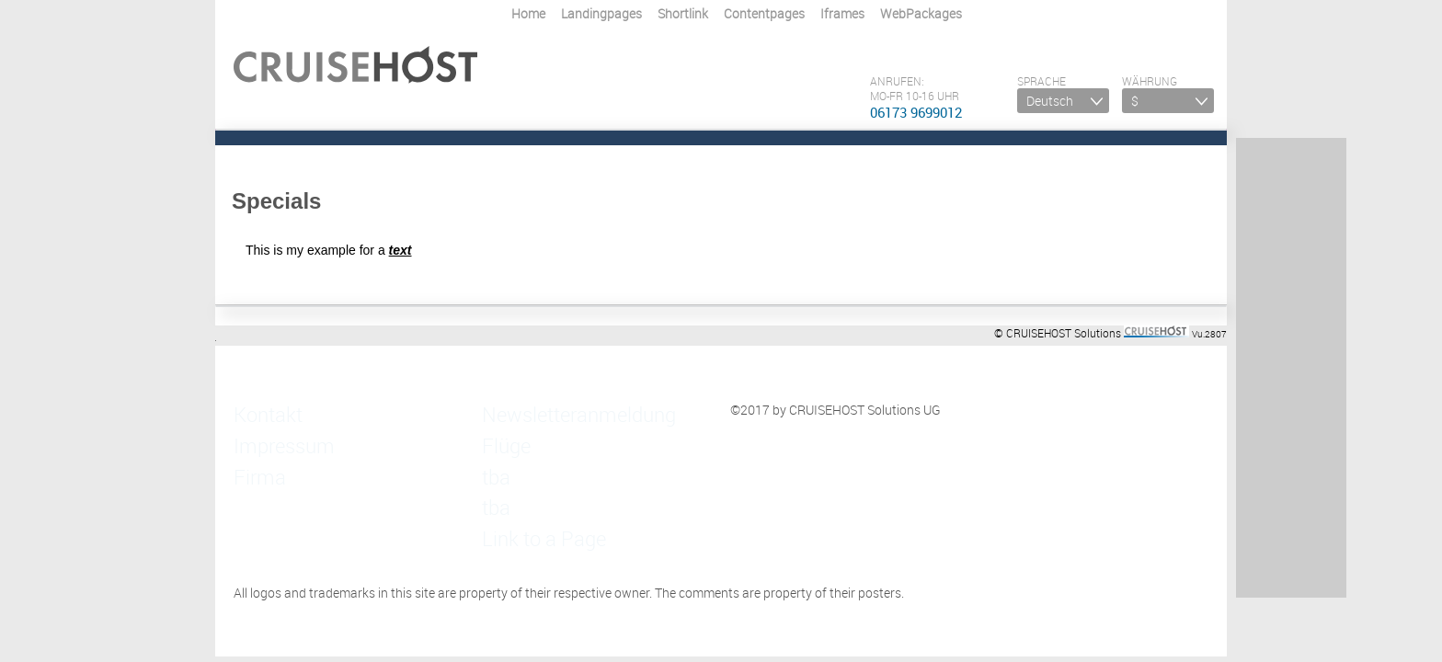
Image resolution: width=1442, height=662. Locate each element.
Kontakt (257, 409)
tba (491, 444)
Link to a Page (522, 479)
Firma (250, 444)
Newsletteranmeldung (545, 409)
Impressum (266, 427)
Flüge (497, 427)
